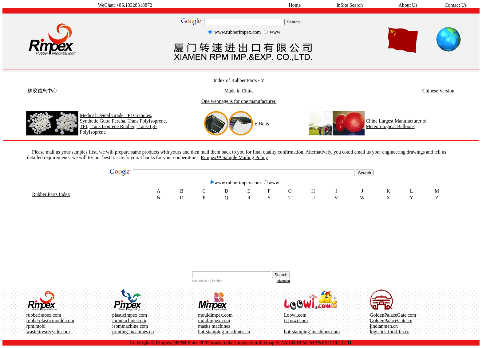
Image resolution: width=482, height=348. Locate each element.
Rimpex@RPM (171, 342)
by (214, 281)
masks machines (214, 326)
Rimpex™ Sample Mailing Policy (234, 157)
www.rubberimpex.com (234, 342)
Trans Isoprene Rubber (111, 126)
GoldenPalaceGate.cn (391, 320)
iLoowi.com (296, 320)
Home (295, 5)
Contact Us (456, 5)
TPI (83, 126)
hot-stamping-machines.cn (224, 331)
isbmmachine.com (130, 326)
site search (199, 281)
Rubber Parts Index (51, 194)
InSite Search (349, 5)
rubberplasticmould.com (50, 320)
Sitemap (267, 342)
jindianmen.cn (384, 326)
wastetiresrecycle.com (48, 331)
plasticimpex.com (129, 315)
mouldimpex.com (215, 315)
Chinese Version (438, 90)
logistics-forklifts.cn (389, 331)
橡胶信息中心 (42, 90)
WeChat (105, 5)
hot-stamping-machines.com (312, 331)
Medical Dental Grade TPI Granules (115, 115)
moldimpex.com (214, 320)
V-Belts (261, 123)
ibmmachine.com (129, 320)
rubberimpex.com (43, 315)
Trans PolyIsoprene (147, 120)
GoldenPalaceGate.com (393, 315)
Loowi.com (295, 315)
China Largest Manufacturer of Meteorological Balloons (396, 123)
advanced (283, 281)
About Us (407, 5)
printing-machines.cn (133, 331)
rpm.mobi (36, 326)
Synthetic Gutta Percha (102, 120)
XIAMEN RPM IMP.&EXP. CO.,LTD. (314, 342)
